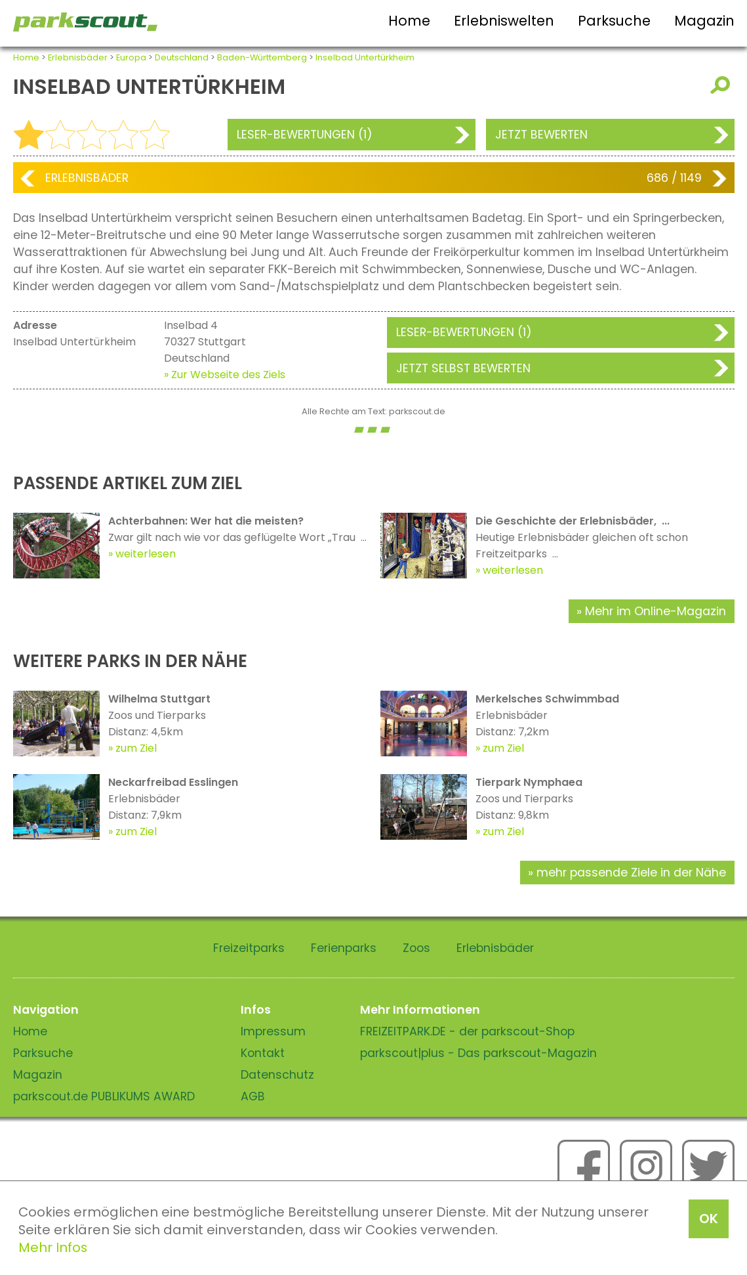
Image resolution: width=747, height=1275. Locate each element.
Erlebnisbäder (78, 57)
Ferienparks (343, 948)
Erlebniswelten (504, 20)
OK (708, 1218)
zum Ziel (136, 748)
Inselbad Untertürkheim (364, 57)
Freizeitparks (249, 948)
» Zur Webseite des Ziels (224, 374)
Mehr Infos (52, 1247)
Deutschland (182, 57)
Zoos (416, 948)
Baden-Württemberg (262, 57)
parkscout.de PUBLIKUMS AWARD (104, 1096)
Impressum (273, 1031)
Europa (131, 57)
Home (409, 20)
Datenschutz (277, 1075)
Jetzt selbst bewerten (463, 368)
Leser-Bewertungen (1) (305, 134)
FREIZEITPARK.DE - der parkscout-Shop (467, 1031)
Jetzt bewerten (541, 134)
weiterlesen (145, 553)
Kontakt (263, 1053)
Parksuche (614, 20)
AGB (253, 1096)
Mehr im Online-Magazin (655, 611)
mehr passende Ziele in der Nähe (631, 872)
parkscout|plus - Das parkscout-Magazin (478, 1053)
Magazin (704, 20)
